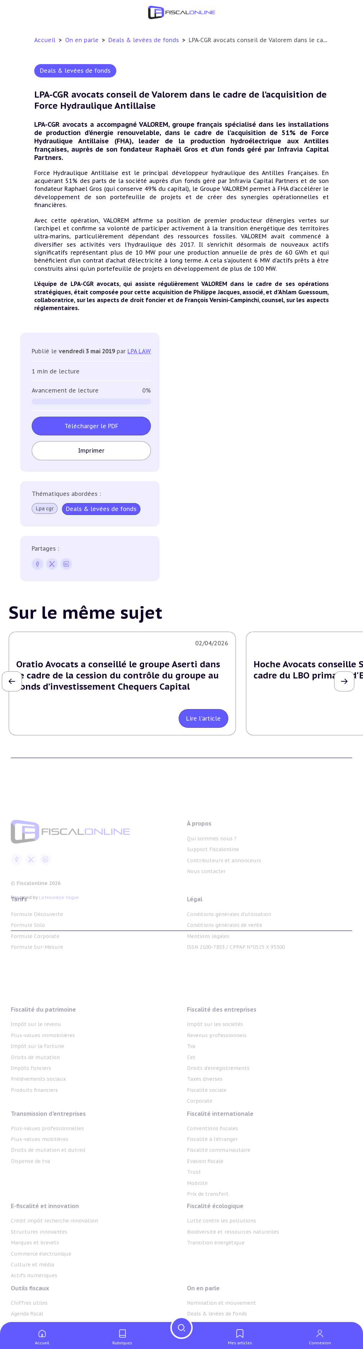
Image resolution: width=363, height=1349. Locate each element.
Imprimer (91, 450)
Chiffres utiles (29, 1319)
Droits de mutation (35, 1082)
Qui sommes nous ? (212, 858)
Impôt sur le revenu (36, 1049)
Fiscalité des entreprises (221, 1034)
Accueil (44, 40)
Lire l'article (203, 718)
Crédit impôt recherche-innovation (54, 1240)
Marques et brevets (35, 1262)
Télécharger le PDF (91, 426)
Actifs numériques (34, 1295)
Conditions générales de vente (224, 939)
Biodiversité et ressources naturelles (233, 1251)
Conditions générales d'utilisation (229, 928)
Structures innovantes (39, 1251)
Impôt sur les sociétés (215, 1049)
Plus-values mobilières (39, 1161)
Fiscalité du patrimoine (43, 1034)
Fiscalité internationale (220, 1135)
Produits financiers (34, 1115)
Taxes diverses (205, 1104)
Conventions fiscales (212, 1150)
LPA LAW (139, 351)
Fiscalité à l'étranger (212, 1161)
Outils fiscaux (30, 1304)
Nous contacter (206, 891)
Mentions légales (208, 950)
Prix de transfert (208, 1216)
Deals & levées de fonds (144, 40)
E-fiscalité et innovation (45, 1225)
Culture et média (32, 1284)
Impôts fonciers (31, 1093)
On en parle (82, 40)
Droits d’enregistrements (218, 1093)
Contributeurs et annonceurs (224, 880)
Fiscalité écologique (215, 1225)
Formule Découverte (37, 928)
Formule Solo (28, 939)
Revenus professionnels (217, 1060)
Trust (194, 1194)
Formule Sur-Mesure (37, 961)
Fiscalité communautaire (218, 1172)
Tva (191, 1071)
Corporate (199, 1126)
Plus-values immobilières (43, 1060)
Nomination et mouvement (221, 1319)
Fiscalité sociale (207, 1115)
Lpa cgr (45, 508)
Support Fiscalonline (213, 869)
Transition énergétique (216, 1262)
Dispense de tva (30, 1183)
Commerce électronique (41, 1273)
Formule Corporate (35, 950)
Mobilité (197, 1205)
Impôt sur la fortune (37, 1071)
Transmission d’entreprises (48, 1135)
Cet (191, 1082)
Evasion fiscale (205, 1183)
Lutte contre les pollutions (221, 1240)
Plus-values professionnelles (47, 1150)
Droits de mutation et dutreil (48, 1172)
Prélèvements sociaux (38, 1104)
